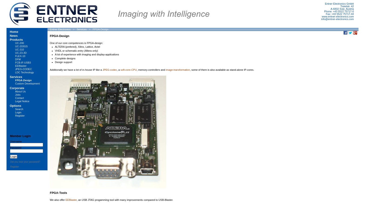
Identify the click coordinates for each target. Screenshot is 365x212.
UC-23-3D (21, 52)
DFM (18, 59)
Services (82, 29)
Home (14, 32)
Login (18, 112)
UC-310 (19, 49)
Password (15, 147)
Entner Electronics (60, 29)
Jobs (17, 94)
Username (16, 141)
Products (16, 39)
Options (15, 106)
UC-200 (19, 43)
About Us (20, 91)
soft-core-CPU (129, 69)
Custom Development (27, 83)
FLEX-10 (20, 56)
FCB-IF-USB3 (23, 62)
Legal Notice (22, 101)
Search (19, 109)
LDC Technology (24, 72)
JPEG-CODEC (23, 69)
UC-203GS (21, 46)
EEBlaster (71, 200)
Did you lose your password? (25, 162)
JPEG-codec (110, 69)
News (14, 35)
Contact (19, 98)
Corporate (17, 88)
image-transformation (178, 69)
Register (20, 115)
